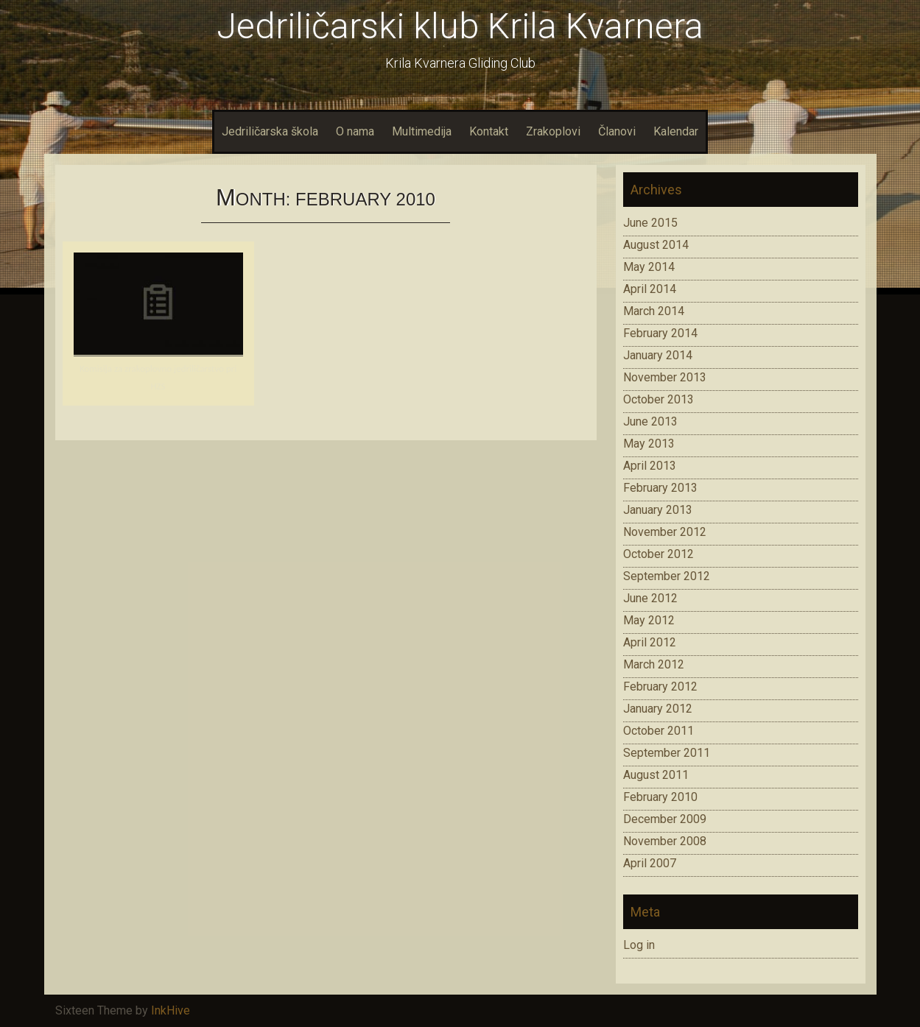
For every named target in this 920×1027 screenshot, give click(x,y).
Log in (639, 945)
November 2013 (664, 377)
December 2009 (664, 819)
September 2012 (666, 576)
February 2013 (660, 488)
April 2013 (649, 466)
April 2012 (649, 642)
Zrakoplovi (553, 131)
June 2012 (650, 598)
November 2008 (664, 841)
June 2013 (650, 421)
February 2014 (660, 333)
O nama (355, 131)
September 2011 (666, 753)
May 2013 (649, 444)
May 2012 (649, 620)
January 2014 (657, 355)
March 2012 (653, 664)
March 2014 (653, 311)
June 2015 (650, 223)
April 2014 (649, 289)
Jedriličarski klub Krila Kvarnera (460, 26)
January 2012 (657, 709)
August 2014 (656, 245)
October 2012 (658, 554)
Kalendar (675, 131)
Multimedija (422, 131)
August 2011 (656, 775)
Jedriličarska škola (270, 131)
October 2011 (658, 731)
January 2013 (657, 510)
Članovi (617, 131)
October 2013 (658, 399)
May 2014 (649, 267)
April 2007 (649, 863)
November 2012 (664, 532)
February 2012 (660, 687)
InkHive (170, 1010)
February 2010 (660, 797)
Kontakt (488, 131)
